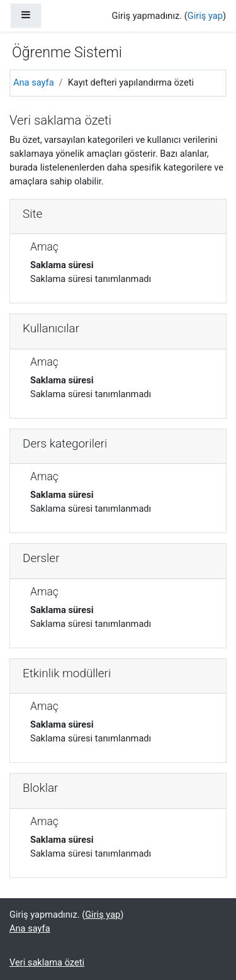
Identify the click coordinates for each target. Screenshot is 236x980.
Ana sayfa (33, 82)
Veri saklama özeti (46, 962)
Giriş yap (205, 15)
